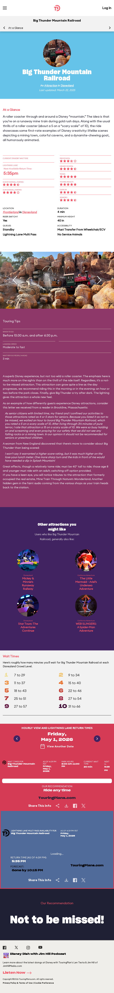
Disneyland (67, 85)
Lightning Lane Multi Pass (19, 234)
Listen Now (18, 972)
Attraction (50, 85)
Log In (106, 8)
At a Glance (15, 28)
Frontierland (11, 212)
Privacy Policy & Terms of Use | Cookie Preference (28, 983)
